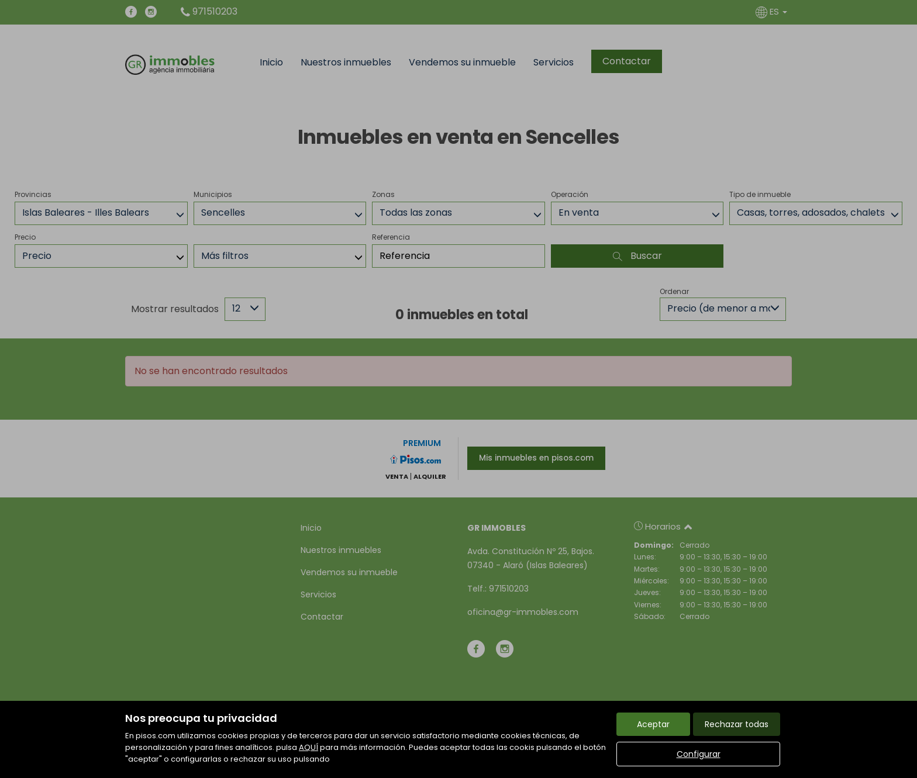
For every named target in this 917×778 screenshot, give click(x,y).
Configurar (698, 754)
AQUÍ (308, 747)
